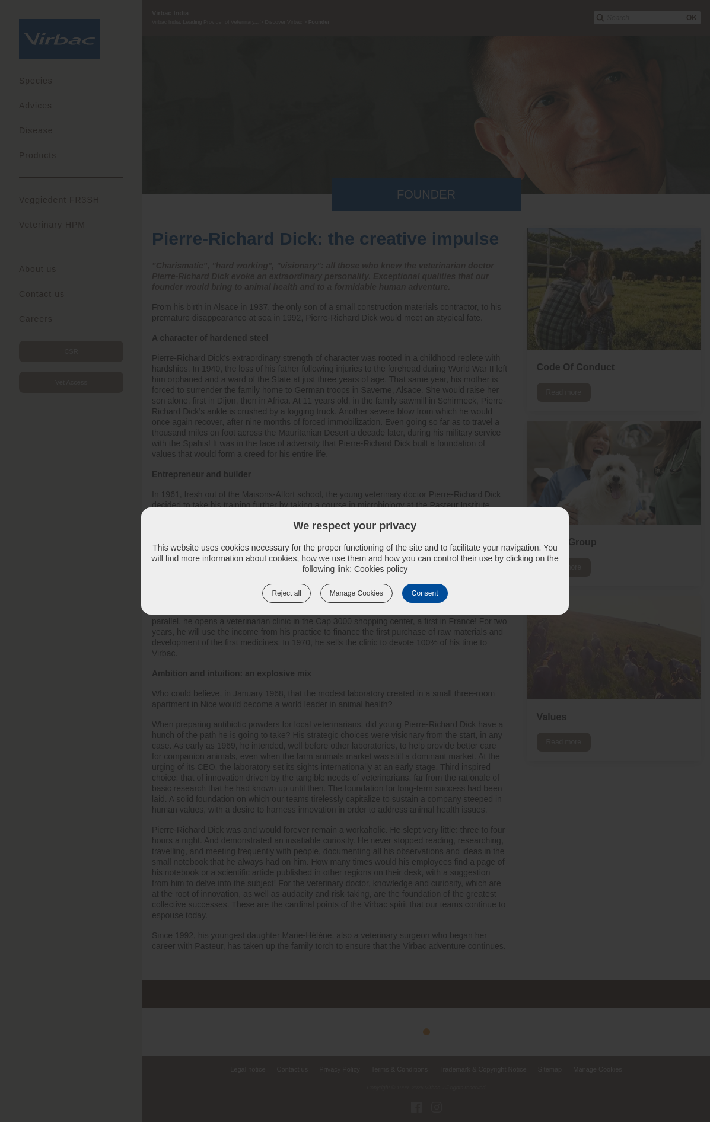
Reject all (286, 593)
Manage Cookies (356, 593)
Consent (425, 593)
